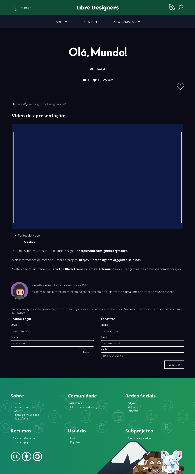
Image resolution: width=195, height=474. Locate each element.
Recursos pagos (22, 442)
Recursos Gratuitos (24, 438)
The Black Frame (71, 269)
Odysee (29, 242)
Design (88, 22)
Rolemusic (106, 269)
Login (73, 438)
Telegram (133, 411)
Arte (60, 22)
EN (29, 7)
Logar (86, 352)
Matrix (131, 407)
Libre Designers (97, 8)
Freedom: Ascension (139, 438)
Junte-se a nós (21, 407)
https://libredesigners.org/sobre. (103, 251)
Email (14, 324)
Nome (104, 324)
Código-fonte (20, 418)
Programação (125, 22)
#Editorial (97, 69)
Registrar (75, 442)
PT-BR (24, 7)
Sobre (16, 411)
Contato (17, 403)
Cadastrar (174, 364)
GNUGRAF (76, 403)
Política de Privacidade (26, 414)
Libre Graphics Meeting (83, 407)
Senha (14, 337)
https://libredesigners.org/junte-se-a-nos (110, 260)
